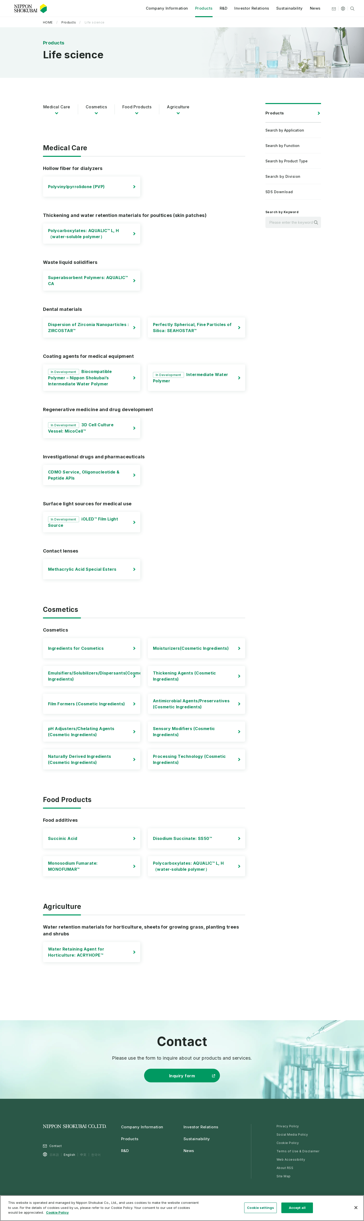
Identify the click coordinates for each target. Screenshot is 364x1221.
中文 (83, 1154)
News (312, 8)
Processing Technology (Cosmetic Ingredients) (189, 759)
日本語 (54, 1155)
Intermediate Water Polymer (190, 377)
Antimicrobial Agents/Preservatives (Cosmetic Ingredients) (191, 703)
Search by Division (283, 176)
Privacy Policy (288, 1126)
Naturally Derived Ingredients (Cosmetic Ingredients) (79, 759)
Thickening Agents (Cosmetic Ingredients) (184, 676)
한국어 (96, 1155)
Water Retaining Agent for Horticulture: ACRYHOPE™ (76, 952)
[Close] (355, 1207)
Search (316, 222)
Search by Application (284, 130)
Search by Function (282, 145)
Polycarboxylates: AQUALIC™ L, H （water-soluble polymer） (83, 233)
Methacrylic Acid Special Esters (82, 569)
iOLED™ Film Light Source (83, 522)
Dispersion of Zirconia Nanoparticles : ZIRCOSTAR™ (88, 327)
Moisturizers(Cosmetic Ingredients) (191, 648)
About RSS (285, 1168)
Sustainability (286, 8)
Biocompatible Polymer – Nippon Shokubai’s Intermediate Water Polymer (80, 377)
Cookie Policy (288, 1143)
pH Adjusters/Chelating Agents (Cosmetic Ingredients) (81, 731)
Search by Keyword (282, 212)
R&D (220, 8)
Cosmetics (96, 106)
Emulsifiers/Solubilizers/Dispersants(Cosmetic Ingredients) (97, 676)
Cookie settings (260, 1208)
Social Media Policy (292, 1134)
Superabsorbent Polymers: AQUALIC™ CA (88, 280)
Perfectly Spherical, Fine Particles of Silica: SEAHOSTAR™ (192, 327)
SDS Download (279, 192)
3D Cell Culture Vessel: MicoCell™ (80, 428)
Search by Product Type (286, 161)
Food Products (136, 106)
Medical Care (56, 106)
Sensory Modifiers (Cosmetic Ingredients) (184, 731)
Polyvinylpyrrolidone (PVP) (76, 186)
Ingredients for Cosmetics (76, 648)
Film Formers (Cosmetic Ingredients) (86, 703)
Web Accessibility (291, 1159)
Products (201, 8)
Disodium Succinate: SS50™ (182, 838)
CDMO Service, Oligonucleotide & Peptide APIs (84, 475)
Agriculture (178, 106)
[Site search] (349, 9)
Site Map (284, 1176)
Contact (55, 1146)
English (69, 1155)
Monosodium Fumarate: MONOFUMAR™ (73, 866)
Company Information (164, 8)
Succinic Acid (62, 838)
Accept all (297, 1208)
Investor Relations (249, 8)
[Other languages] (340, 9)
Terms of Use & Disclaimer (298, 1151)
